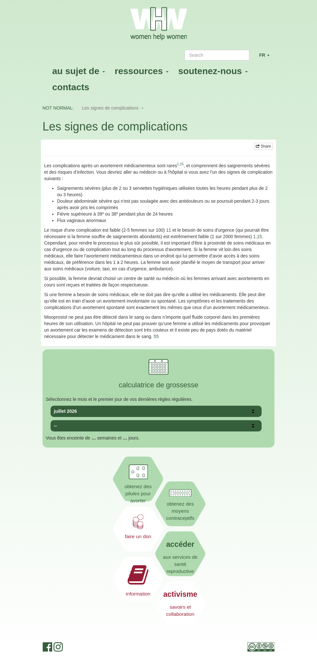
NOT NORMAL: (58, 108)
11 (168, 230)
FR (266, 58)
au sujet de (78, 71)
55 (156, 336)
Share (263, 146)
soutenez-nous (212, 71)
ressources (141, 71)
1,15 (257, 236)
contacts (70, 87)
